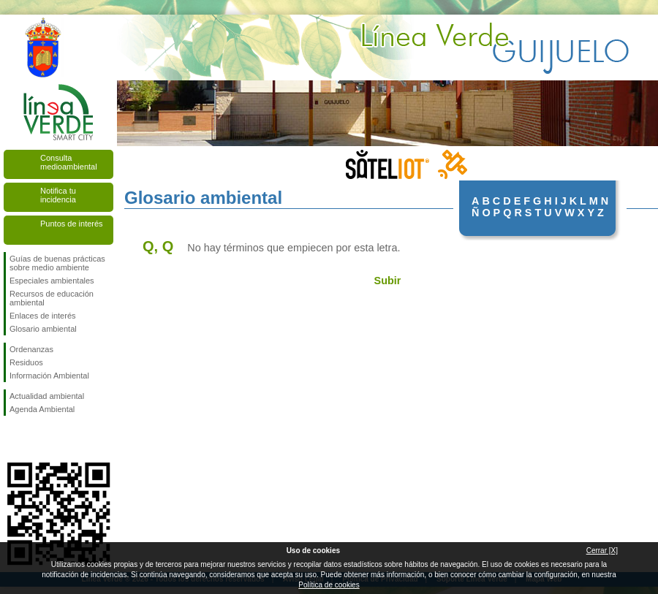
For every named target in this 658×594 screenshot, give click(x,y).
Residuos (26, 362)
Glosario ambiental (43, 328)
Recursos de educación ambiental (52, 298)
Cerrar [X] (602, 551)
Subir (387, 280)
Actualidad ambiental (47, 396)
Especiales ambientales (52, 280)
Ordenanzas (31, 349)
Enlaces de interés (43, 315)
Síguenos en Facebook (12, 439)
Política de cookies (328, 585)
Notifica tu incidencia (58, 195)
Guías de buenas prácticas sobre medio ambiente (57, 263)
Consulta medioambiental (68, 162)
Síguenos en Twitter (36, 439)
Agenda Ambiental (42, 409)
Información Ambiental (49, 375)
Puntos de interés (71, 223)
